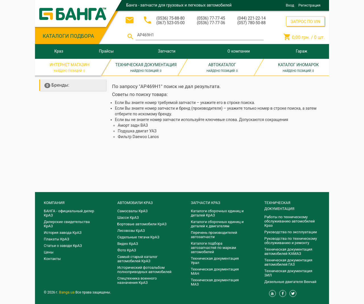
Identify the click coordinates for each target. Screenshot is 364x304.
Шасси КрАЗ (128, 217)
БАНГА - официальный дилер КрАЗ (69, 213)
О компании (239, 51)
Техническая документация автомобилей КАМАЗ (288, 251)
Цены (48, 252)
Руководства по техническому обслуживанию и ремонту (290, 240)
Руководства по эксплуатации (290, 232)
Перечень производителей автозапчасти (214, 234)
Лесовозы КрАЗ (131, 230)
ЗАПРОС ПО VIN (305, 21)
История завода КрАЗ (63, 232)
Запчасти (166, 51)
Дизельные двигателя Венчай (290, 282)
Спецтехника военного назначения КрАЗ (137, 280)
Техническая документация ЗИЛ (288, 273)
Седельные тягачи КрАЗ (138, 237)
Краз (58, 51)
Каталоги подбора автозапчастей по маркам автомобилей (213, 247)
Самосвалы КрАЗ (132, 211)
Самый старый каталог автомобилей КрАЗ (137, 259)
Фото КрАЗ (126, 250)
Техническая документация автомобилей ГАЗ (288, 262)
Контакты (52, 259)
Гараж (301, 51)
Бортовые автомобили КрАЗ (142, 224)
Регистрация (309, 5)
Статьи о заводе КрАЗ (63, 245)
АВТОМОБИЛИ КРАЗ (135, 203)
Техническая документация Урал (215, 260)
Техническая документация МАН (215, 271)
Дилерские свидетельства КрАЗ (67, 224)
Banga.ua (67, 292)
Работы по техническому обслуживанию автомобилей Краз (289, 221)
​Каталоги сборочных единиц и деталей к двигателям (217, 224)
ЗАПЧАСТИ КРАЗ (205, 203)
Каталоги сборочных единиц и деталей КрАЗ (217, 213)
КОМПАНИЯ (54, 203)
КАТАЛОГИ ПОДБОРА (68, 36)
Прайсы (106, 51)
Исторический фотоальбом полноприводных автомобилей (144, 269)
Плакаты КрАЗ (56, 239)
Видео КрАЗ (127, 243)
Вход (290, 5)
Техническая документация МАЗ (215, 282)
